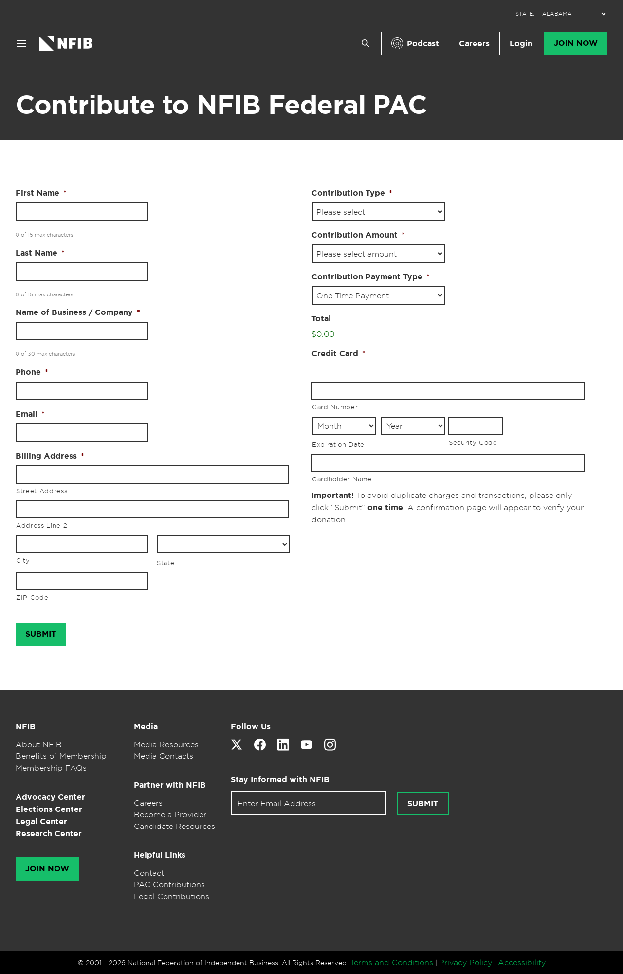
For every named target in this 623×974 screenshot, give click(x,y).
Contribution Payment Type (371, 277)
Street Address (41, 491)
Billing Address (50, 456)
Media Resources (166, 744)
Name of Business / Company (78, 312)
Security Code (473, 442)
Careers (474, 43)
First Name (41, 193)
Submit (422, 804)
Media (146, 726)
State (165, 563)
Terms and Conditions (391, 962)
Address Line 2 (41, 525)
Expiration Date (338, 444)
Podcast (423, 43)
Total (321, 319)
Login (521, 43)
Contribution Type (352, 193)
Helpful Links (159, 855)
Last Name (40, 253)
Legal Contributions (171, 896)
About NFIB (39, 744)
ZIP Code (32, 597)
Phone (32, 372)
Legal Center (41, 821)
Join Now (576, 43)
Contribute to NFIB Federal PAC (221, 105)
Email (30, 414)
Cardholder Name (342, 479)
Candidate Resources (174, 826)
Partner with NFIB (170, 785)
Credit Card (339, 354)
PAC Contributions (169, 884)
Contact (149, 873)
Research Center (49, 833)
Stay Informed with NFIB (280, 779)
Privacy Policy (465, 962)
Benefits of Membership (61, 756)
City (23, 560)
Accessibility (522, 962)
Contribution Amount (358, 235)
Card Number (335, 407)
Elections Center (49, 809)
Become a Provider (170, 814)
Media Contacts (163, 756)
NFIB (26, 726)
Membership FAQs (51, 767)
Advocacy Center (50, 797)
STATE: (524, 14)
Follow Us (251, 726)
